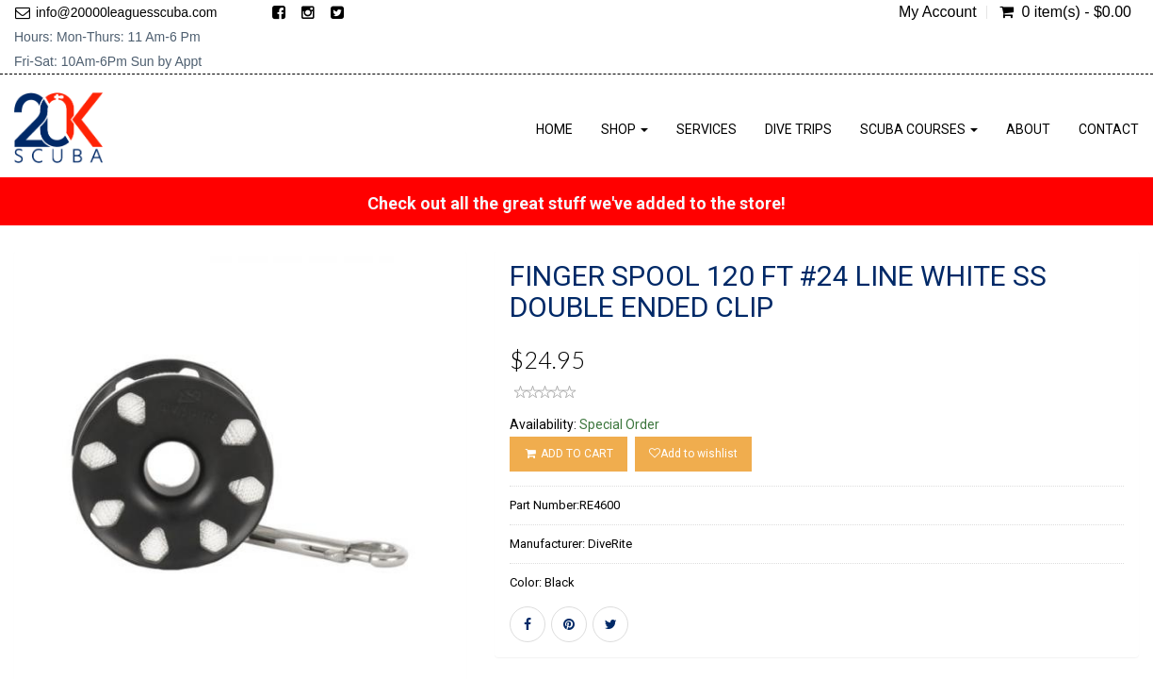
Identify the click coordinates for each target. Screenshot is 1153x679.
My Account (938, 12)
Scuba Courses (919, 129)
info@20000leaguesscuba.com (126, 12)
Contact (1109, 129)
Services (706, 129)
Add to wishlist (693, 453)
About (1028, 129)
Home (554, 129)
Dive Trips (798, 129)
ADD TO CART (568, 453)
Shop (624, 129)
